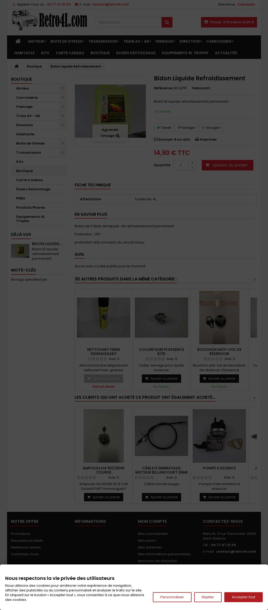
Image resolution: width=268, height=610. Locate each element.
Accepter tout (243, 597)
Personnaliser (172, 597)
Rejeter (208, 597)
